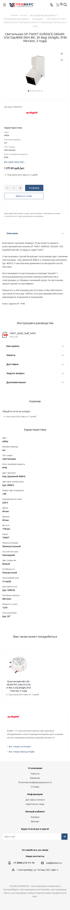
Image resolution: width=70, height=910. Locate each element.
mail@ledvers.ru (54, 863)
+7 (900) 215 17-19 (23, 862)
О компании (35, 768)
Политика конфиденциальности (35, 782)
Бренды (35, 821)
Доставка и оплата (35, 799)
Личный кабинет (35, 811)
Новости (35, 773)
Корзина (35, 817)
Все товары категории (20, 746)
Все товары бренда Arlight (21, 752)
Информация (35, 794)
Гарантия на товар (35, 804)
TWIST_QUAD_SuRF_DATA (23, 333)
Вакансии (35, 778)
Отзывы (35, 787)
